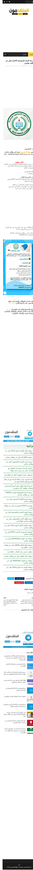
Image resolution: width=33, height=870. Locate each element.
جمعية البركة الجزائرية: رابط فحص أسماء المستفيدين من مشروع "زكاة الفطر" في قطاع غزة (12, 731)
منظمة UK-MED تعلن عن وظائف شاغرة (16, 458)
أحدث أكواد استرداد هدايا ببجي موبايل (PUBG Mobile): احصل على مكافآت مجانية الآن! (12, 714)
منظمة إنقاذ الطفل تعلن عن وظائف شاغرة (16, 556)
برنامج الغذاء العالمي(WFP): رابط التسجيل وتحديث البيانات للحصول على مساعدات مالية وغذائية (12, 658)
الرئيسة (29, 54)
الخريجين (19, 66)
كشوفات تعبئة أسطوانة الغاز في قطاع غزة (16, 475)
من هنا (6, 310)
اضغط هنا (9, 303)
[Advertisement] (16, 32)
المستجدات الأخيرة (12, 66)
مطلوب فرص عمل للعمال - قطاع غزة (17, 552)
